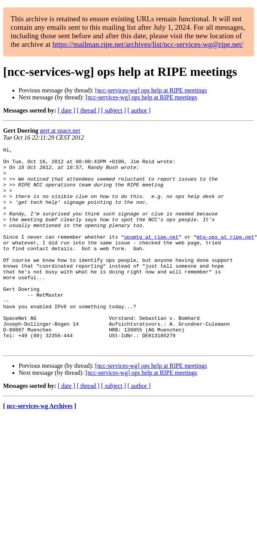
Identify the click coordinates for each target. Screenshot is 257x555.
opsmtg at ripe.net (151, 255)
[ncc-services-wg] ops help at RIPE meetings (151, 90)
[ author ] (139, 110)
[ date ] (66, 110)
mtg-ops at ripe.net (225, 255)
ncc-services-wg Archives (39, 446)
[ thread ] (88, 110)
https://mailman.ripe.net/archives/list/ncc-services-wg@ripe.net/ (147, 44)
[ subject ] (113, 110)
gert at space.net (60, 130)
